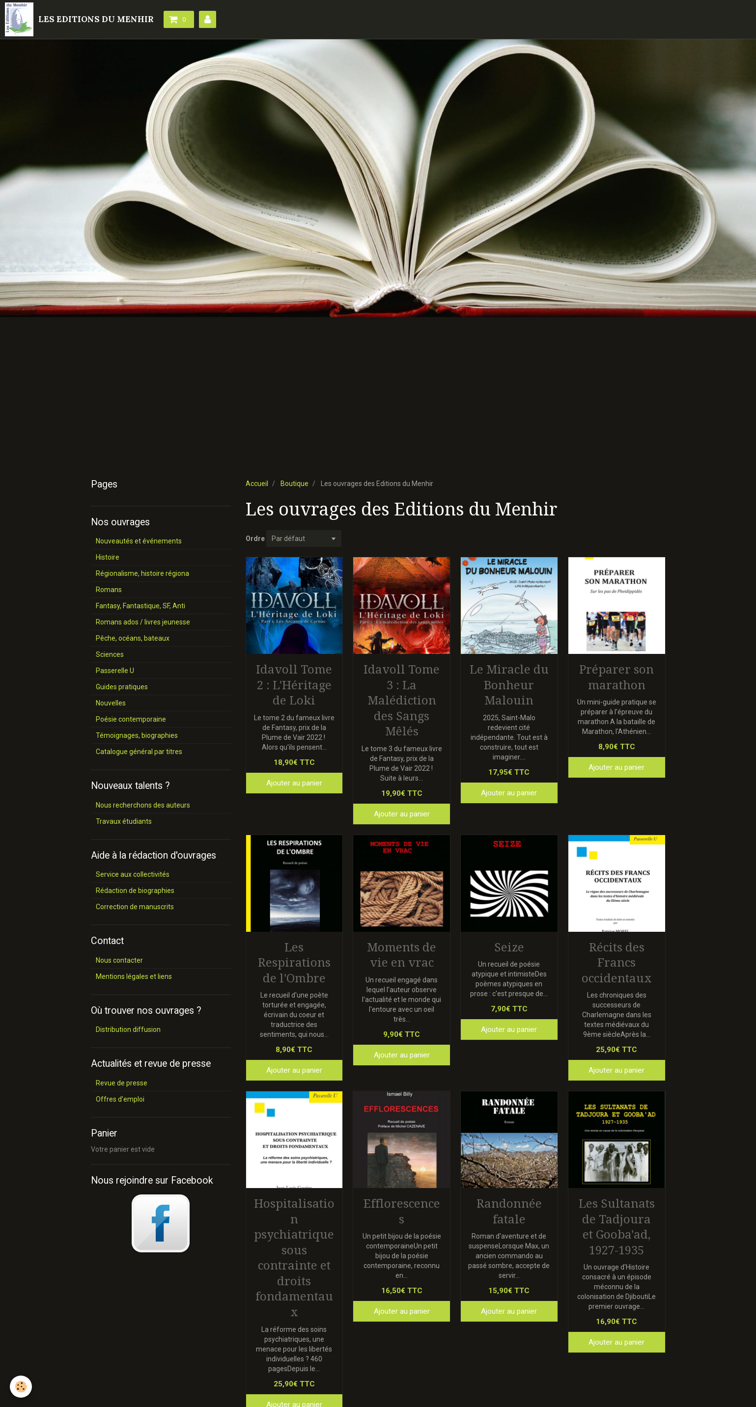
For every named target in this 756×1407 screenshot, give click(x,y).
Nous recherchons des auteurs (143, 805)
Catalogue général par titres (139, 752)
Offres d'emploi (120, 1099)
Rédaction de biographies (135, 890)
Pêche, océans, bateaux (132, 638)
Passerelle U (115, 671)
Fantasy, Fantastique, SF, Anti (140, 606)
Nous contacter (119, 960)
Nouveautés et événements (139, 541)
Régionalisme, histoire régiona (142, 573)
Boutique (294, 483)
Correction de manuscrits (135, 907)
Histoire (107, 557)
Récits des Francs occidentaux (617, 962)
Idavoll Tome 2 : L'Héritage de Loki (294, 685)
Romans (109, 590)
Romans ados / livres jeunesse (143, 622)
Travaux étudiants (124, 821)
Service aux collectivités (132, 874)
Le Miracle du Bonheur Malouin (509, 685)
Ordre (255, 538)
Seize (509, 947)
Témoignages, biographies (137, 735)
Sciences (110, 654)
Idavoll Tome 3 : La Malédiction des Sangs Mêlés (402, 700)
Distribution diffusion (128, 1029)
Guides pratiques (122, 687)
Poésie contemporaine (131, 719)
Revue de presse (121, 1083)
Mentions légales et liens (134, 976)
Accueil (257, 483)
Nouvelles (111, 703)
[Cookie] (21, 1387)
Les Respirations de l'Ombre (294, 962)
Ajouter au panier (294, 783)
